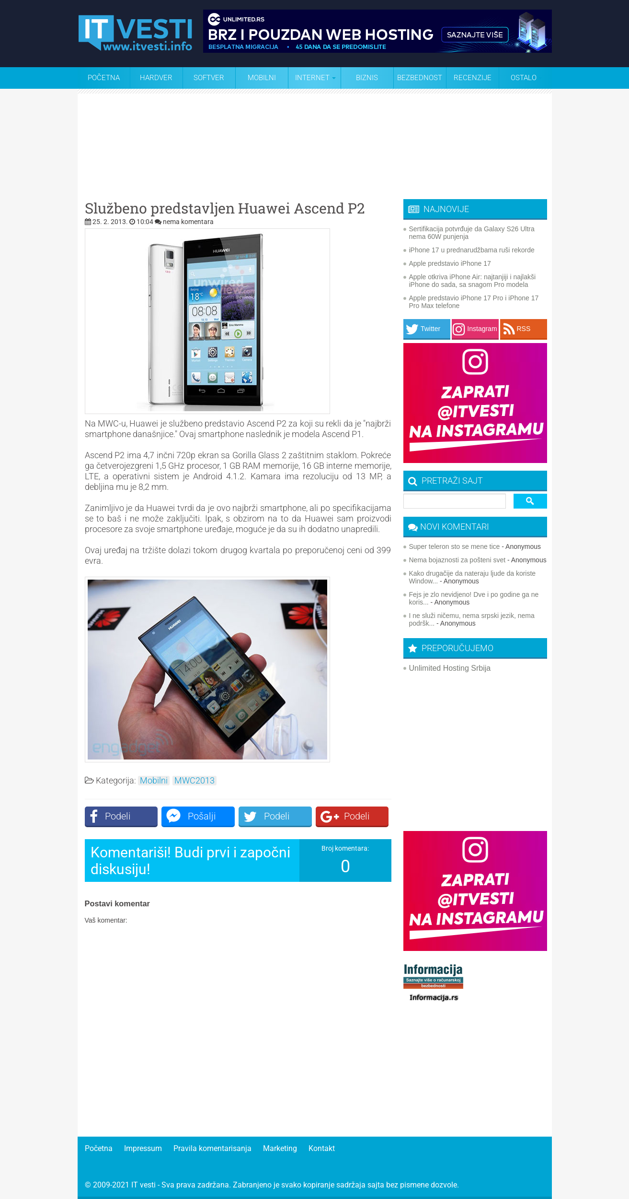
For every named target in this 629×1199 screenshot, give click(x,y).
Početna (104, 77)
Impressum (143, 1148)
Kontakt (322, 1148)
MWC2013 (194, 780)
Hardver (156, 77)
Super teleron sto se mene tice (454, 546)
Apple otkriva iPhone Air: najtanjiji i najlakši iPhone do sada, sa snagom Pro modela (472, 280)
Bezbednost (419, 77)
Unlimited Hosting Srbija (450, 668)
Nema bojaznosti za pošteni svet (457, 560)
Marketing (280, 1148)
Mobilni (262, 77)
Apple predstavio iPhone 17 (450, 263)
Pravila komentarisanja (212, 1148)
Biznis (367, 77)
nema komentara (188, 222)
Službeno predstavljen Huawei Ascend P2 (225, 208)
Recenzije (473, 77)
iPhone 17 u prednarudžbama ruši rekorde (472, 250)
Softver (209, 77)
